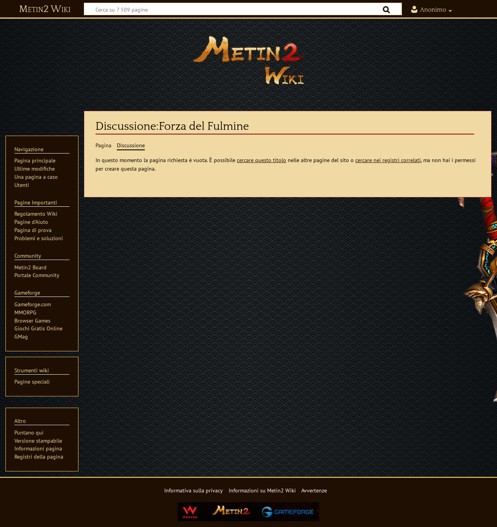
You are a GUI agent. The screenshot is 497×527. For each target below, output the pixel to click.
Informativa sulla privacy (193, 490)
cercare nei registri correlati (388, 160)
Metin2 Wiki (45, 9)
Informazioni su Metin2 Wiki (262, 490)
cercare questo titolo (261, 160)
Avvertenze (314, 490)
